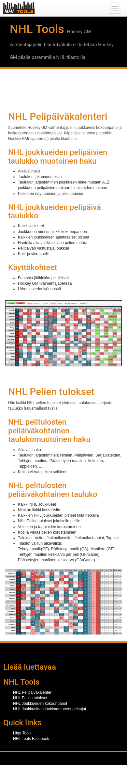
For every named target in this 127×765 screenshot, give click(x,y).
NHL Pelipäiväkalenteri (32, 692)
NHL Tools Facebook (31, 738)
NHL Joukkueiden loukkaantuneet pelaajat (49, 709)
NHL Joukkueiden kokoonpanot (40, 703)
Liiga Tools (22, 733)
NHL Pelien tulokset (30, 698)
